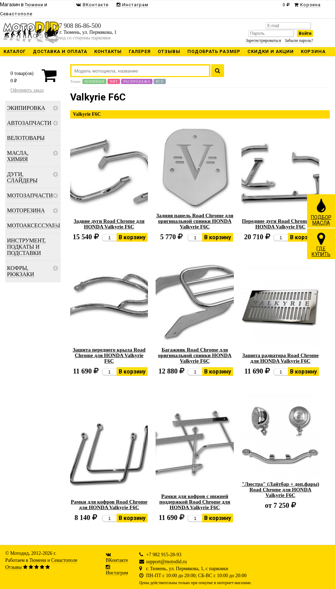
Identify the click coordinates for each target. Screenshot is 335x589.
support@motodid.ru (166, 561)
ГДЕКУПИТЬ (321, 244)
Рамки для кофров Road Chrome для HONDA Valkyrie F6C (109, 504)
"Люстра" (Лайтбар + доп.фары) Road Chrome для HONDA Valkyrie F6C (280, 489)
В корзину (132, 237)
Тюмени (37, 560)
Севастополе (64, 560)
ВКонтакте (117, 560)
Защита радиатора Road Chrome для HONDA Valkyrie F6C (280, 358)
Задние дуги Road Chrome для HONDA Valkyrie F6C (109, 223)
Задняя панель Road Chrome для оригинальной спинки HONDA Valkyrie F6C (194, 221)
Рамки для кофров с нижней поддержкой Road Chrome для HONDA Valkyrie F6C (194, 501)
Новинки (94, 81)
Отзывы (13, 567)
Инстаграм (117, 572)
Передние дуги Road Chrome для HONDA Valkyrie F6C (280, 223)
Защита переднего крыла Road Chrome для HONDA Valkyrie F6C (109, 355)
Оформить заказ (27, 90)
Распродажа (136, 81)
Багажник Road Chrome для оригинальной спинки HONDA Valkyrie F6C (195, 355)
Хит (114, 81)
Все (159, 81)
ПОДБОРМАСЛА (321, 212)
